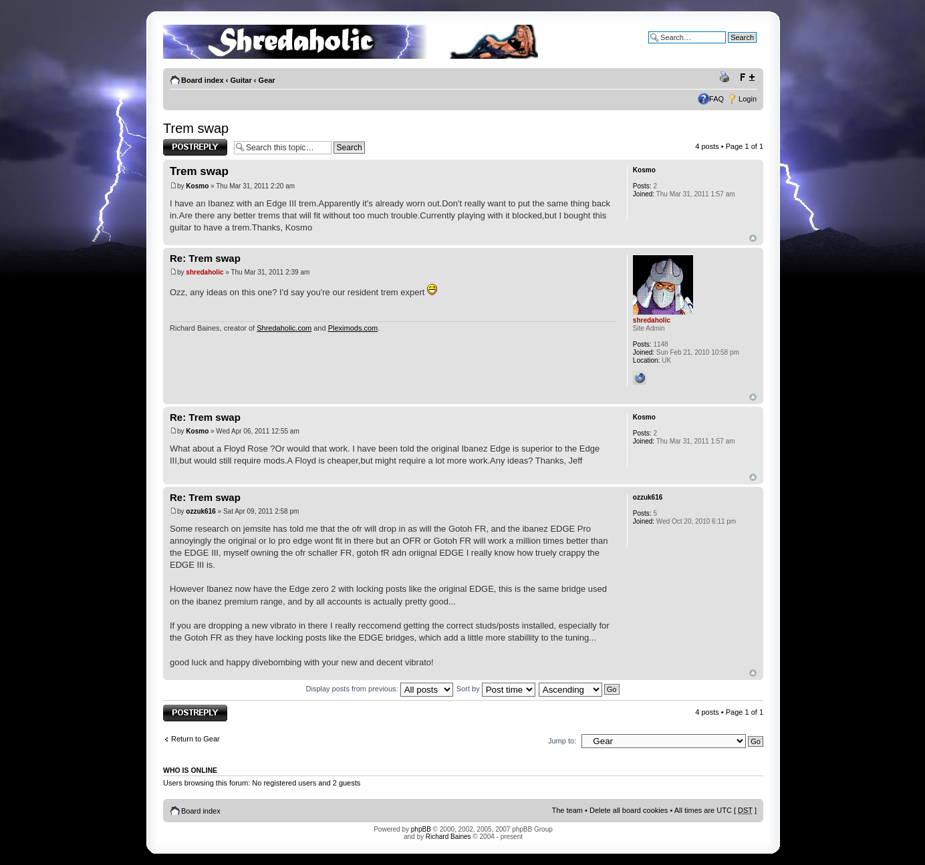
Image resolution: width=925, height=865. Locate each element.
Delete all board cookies (628, 810)
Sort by (495, 689)
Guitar (240, 80)
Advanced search (728, 47)
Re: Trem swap (205, 258)
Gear (267, 80)
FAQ (716, 99)
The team (567, 810)
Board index (202, 80)
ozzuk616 (200, 511)
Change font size (747, 77)
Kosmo (197, 186)
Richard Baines (448, 836)
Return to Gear (195, 739)
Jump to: (562, 741)
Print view (726, 77)
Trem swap (196, 128)
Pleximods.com (353, 328)
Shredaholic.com (284, 328)
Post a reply (195, 147)
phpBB (421, 829)
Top (753, 238)
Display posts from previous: (379, 689)
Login (748, 99)
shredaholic (204, 272)
